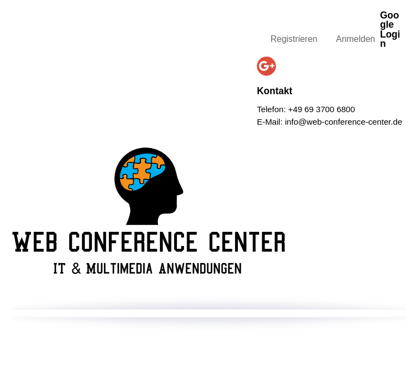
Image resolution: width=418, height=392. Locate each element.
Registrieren (294, 39)
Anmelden (355, 39)
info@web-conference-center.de (343, 121)
